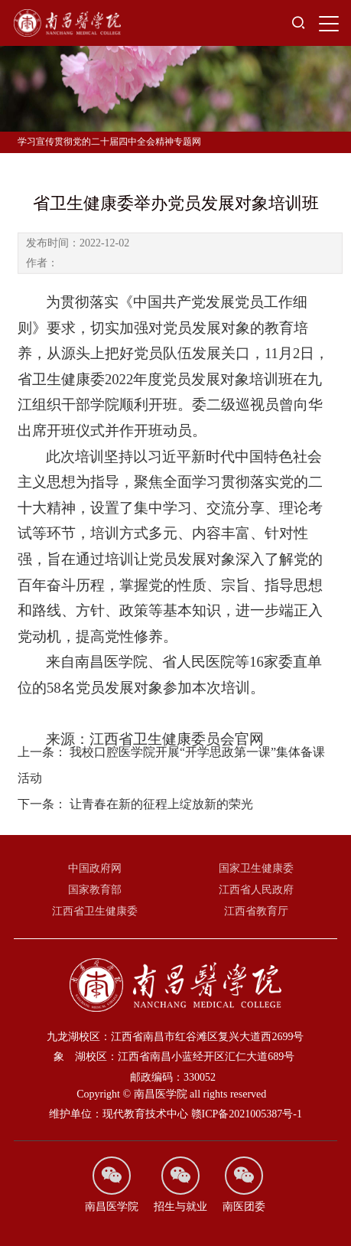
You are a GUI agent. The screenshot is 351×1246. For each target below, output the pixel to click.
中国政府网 (95, 868)
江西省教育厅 (256, 911)
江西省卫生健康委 (95, 911)
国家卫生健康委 (256, 868)
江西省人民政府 (256, 889)
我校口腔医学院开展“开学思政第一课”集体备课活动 (171, 778)
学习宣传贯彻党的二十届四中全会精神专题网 (109, 141)
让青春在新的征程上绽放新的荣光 (135, 817)
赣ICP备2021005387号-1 (246, 1114)
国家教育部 (95, 889)
